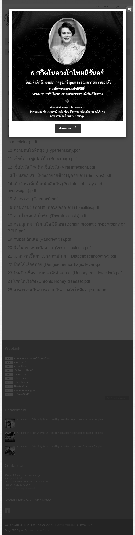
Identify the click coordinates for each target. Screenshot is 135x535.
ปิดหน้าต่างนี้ (67, 128)
